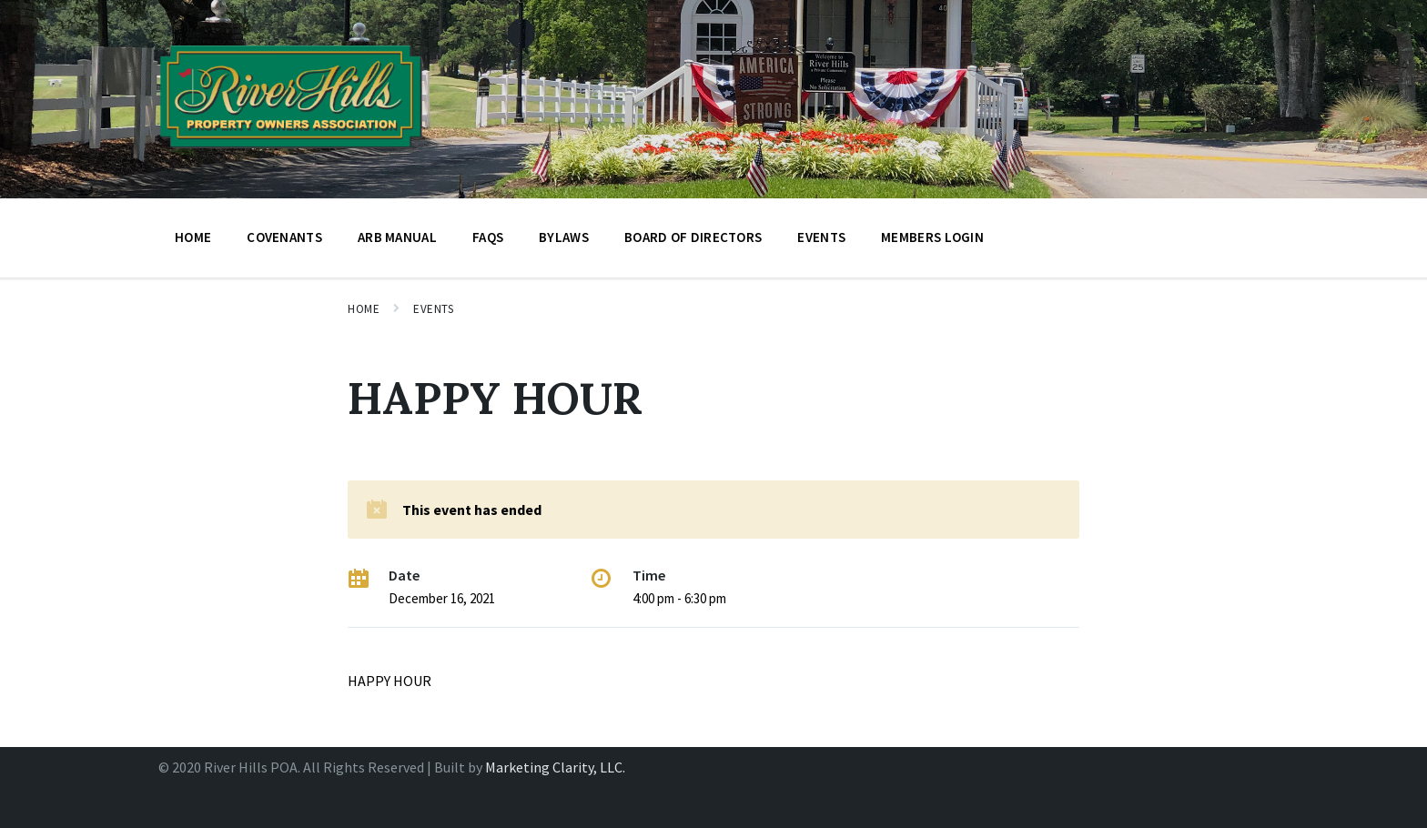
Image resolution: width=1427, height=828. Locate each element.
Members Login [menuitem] (932, 237)
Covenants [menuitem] (284, 237)
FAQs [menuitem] (487, 237)
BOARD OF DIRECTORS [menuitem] (693, 237)
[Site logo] (291, 154)
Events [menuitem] (821, 237)
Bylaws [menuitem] (564, 237)
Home (364, 309)
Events (433, 309)
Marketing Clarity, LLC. (555, 767)
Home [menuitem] (193, 237)
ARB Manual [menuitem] (397, 237)
